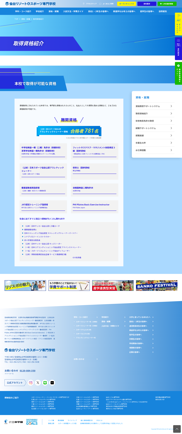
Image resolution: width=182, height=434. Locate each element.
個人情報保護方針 (87, 420)
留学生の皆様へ (147, 11)
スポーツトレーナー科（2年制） (87, 322)
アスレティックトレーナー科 (86, 338)
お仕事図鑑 (141, 150)
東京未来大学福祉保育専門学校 (116, 406)
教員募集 (61, 420)
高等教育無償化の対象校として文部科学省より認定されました (101, 423)
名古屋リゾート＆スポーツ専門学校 (43, 408)
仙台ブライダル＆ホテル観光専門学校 (127, 400)
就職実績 (140, 135)
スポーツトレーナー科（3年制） (87, 326)
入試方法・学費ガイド (73, 11)
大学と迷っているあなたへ (139, 317)
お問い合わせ (79, 359)
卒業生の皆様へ (135, 339)
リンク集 (51, 420)
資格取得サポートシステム (148, 106)
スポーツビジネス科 (83, 334)
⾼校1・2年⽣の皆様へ (138, 321)
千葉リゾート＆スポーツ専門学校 (42, 404)
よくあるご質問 (108, 4)
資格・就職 (54, 11)
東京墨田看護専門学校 (162, 397)
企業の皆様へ (134, 352)
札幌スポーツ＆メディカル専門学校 (43, 399)
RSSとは (99, 420)
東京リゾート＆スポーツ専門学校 (42, 402)
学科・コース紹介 (23, 11)
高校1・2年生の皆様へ (98, 11)
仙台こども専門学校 (113, 397)
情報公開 (51, 423)
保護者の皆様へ (135, 347)
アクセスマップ (91, 4)
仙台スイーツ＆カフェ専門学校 (116, 404)
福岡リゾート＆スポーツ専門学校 (87, 402)
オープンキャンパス (126, 4)
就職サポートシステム (146, 128)
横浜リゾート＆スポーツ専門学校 (42, 406)
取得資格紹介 (142, 113)
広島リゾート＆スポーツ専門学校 (87, 399)
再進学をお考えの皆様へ (124, 11)
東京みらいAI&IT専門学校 (114, 408)
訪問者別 (163, 11)
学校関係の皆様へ (136, 343)
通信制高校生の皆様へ (138, 326)
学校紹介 (40, 11)
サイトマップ (72, 420)
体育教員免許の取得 (145, 120)
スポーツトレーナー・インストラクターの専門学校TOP (50, 397)
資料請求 (147, 4)
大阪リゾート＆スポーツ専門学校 (87, 397)
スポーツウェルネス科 (83, 330)
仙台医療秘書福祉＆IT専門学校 (86, 406)
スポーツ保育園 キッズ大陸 (67, 423)
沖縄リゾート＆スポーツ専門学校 (87, 404)
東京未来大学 (159, 399)
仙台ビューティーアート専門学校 (87, 408)
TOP (16, 19)
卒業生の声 (141, 142)
